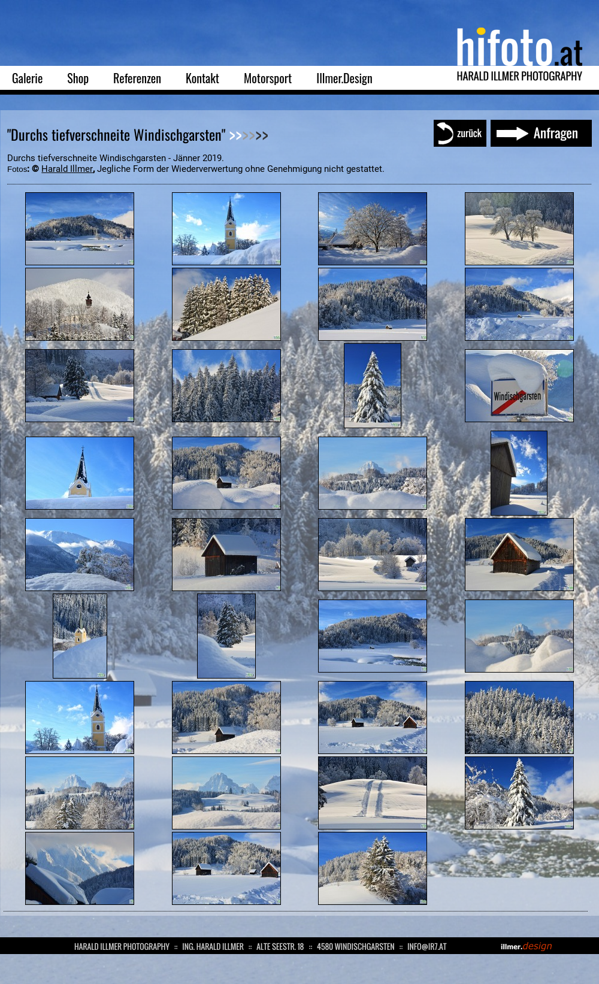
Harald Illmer (67, 169)
